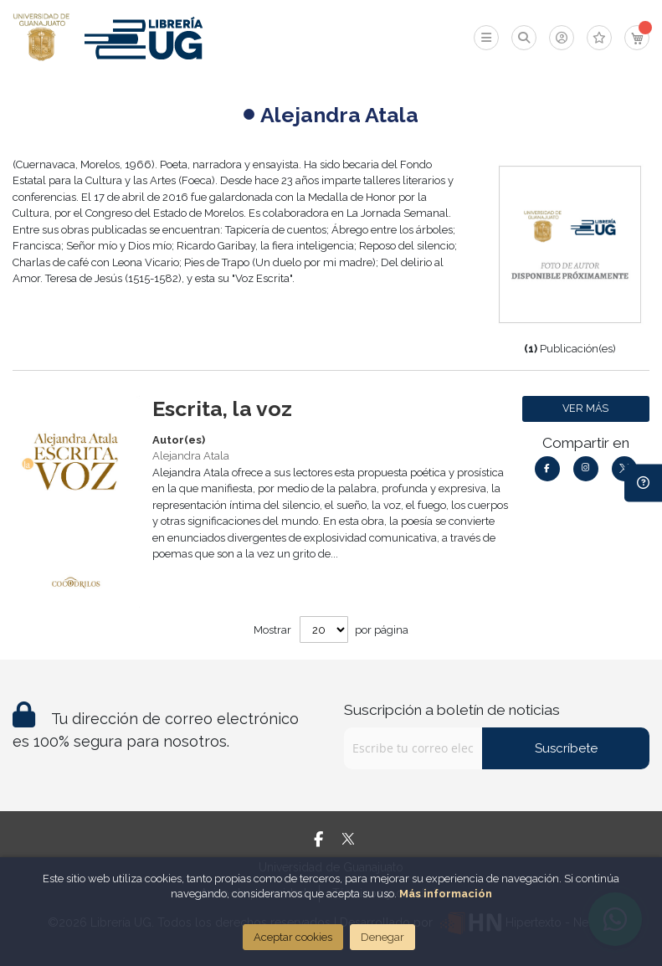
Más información (445, 893)
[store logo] (41, 38)
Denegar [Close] (382, 937)
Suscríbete (566, 748)
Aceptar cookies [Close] (293, 937)
